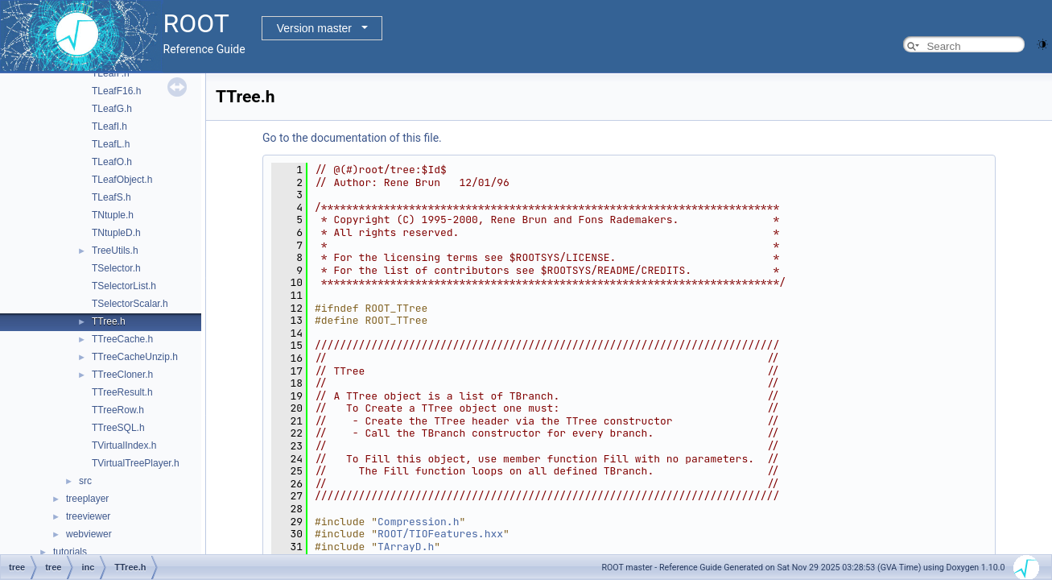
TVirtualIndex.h (124, 445)
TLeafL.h (111, 144)
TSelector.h (116, 268)
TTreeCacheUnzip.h (135, 356)
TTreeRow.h (118, 410)
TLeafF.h (111, 73)
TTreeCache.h (122, 339)
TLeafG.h (112, 108)
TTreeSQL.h (118, 427)
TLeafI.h (109, 126)
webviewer (89, 534)
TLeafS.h (111, 197)
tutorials (70, 551)
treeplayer (87, 498)
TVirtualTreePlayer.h (135, 463)
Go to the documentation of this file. (352, 137)
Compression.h (418, 521)
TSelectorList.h (124, 286)
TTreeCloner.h (122, 374)
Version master (314, 28)
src (85, 481)
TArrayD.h (405, 546)
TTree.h (109, 321)
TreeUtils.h (115, 250)
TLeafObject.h (122, 179)
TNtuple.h (113, 215)
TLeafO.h (112, 162)
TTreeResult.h (122, 392)
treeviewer (88, 516)
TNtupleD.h (116, 232)
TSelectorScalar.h (130, 303)
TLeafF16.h (116, 91)
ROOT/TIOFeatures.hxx (440, 534)
